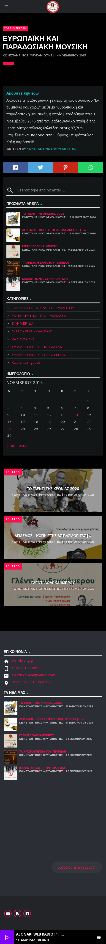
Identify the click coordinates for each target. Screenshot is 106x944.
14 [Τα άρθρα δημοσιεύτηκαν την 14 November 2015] (76, 414)
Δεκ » (23, 445)
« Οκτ (11, 445)
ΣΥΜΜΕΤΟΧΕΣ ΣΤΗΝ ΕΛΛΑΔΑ (37, 347)
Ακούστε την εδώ (22, 93)
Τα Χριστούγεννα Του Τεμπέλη (45, 262)
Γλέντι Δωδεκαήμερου (39, 246)
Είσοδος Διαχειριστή (77, 867)
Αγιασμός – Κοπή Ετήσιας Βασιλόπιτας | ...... (54, 230)
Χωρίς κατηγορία (15, 28)
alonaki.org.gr (22, 660)
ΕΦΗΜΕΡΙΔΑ (22, 323)
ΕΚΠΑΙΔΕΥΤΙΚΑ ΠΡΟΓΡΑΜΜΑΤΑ (39, 315)
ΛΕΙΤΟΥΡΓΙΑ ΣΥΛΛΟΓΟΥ (32, 331)
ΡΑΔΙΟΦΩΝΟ (23, 339)
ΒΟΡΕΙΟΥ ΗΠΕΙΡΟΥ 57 (30, 682)
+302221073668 (25, 667)
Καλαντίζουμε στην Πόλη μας (45, 279)
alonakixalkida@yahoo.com (33, 675)
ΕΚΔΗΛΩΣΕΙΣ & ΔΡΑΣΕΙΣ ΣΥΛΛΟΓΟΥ (43, 307)
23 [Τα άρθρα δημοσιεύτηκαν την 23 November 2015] (9, 428)
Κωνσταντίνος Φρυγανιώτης (51, 148)
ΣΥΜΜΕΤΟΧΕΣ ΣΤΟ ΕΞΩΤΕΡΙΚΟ (39, 354)
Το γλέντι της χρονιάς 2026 (43, 213)
